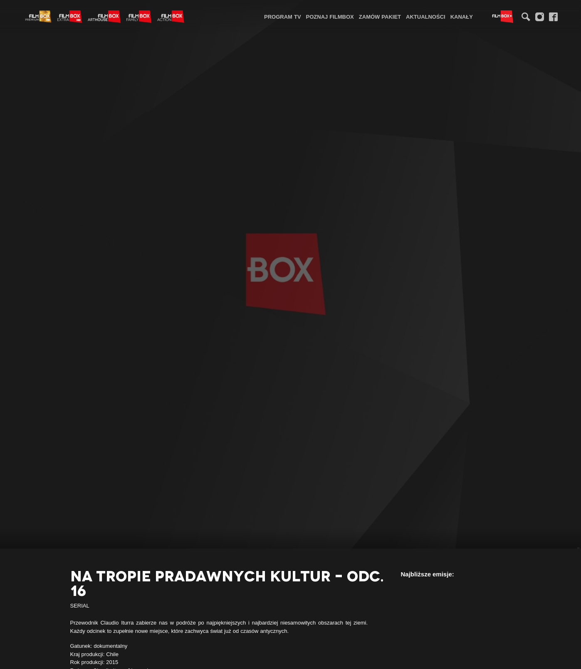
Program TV (282, 16)
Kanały (461, 16)
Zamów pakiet (380, 16)
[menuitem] (283, 16)
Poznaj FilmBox (330, 16)
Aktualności (425, 16)
